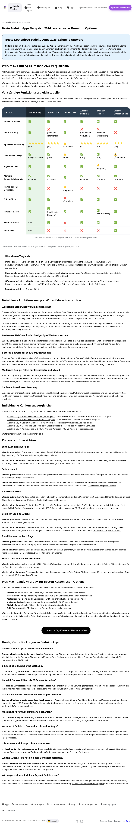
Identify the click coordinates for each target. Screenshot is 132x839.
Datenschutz (9, 810)
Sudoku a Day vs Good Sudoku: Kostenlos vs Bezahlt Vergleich (35, 425)
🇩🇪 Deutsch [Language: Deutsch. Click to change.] (52, 821)
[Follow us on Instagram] (81, 820)
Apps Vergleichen (86, 804)
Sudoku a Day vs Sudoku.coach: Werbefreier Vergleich (31, 419)
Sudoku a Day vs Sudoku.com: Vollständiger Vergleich (31, 416)
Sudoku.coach (69, 112)
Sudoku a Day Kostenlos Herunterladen (66, 630)
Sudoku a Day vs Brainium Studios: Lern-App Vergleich (31, 422)
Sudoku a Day (15, 7)
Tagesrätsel (83, 7)
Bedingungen (106, 804)
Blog (58, 7)
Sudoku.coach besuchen (75, 485)
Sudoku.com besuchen (70, 463)
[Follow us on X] (76, 820)
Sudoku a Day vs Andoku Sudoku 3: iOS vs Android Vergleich (34, 429)
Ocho (128, 820)
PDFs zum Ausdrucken (98, 7)
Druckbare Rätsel (55, 804)
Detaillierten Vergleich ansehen (102, 485)
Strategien (44, 7)
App (70, 7)
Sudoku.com (53, 112)
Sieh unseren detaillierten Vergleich (88, 783)
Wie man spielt (29, 7)
